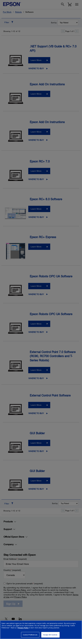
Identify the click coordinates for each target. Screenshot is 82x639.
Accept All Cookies (50, 635)
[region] (41, 629)
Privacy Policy (23, 628)
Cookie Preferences (30, 635)
